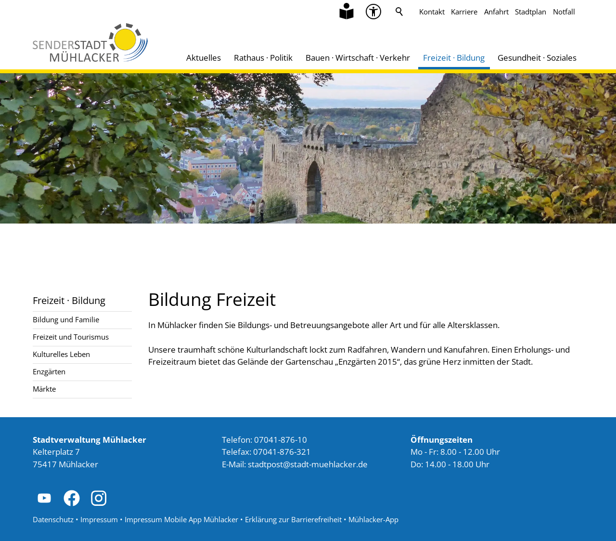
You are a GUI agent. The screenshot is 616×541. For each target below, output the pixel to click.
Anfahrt (496, 11)
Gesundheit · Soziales (537, 57)
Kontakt (432, 11)
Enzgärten (49, 371)
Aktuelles (203, 57)
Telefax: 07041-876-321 (266, 451)
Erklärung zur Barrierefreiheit (293, 519)
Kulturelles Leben (61, 354)
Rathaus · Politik (263, 57)
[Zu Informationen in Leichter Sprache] (346, 11)
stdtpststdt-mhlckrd (308, 464)
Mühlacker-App (373, 519)
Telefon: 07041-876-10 (264, 439)
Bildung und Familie (66, 319)
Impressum (99, 519)
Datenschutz (53, 519)
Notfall (564, 11)
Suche (399, 11)
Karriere (464, 11)
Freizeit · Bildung (454, 57)
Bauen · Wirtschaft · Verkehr (358, 57)
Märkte (44, 389)
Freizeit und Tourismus (71, 337)
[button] (44, 498)
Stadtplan (530, 11)
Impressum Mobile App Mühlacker (181, 519)
